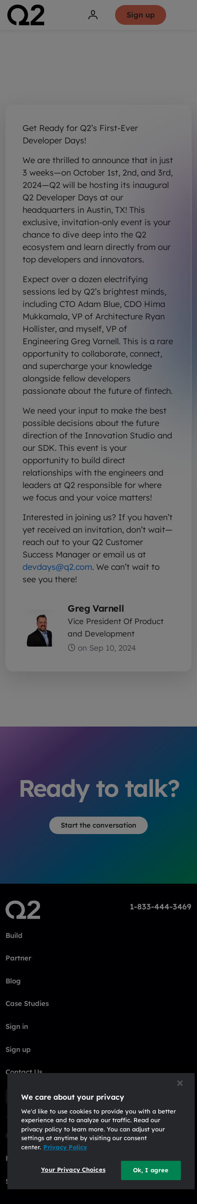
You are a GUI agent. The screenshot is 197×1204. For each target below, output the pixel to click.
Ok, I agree (150, 1170)
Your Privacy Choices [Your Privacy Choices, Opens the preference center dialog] (73, 1169)
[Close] (180, 1083)
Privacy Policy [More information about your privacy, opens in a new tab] (65, 1147)
